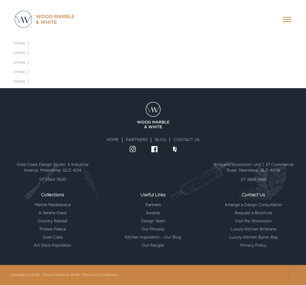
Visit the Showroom (253, 221)
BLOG (160, 140)
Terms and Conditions (100, 275)
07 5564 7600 (52, 180)
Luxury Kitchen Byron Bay (253, 237)
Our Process (153, 229)
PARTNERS (137, 140)
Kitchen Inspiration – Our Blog (153, 237)
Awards (153, 213)
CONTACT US (186, 140)
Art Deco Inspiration (52, 245)
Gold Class (53, 237)
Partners (153, 205)
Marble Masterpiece (53, 205)
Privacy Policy (253, 245)
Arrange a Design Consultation (253, 205)
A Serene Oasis (52, 213)
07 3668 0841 (253, 180)
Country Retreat (52, 221)
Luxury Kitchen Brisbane (253, 229)
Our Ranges (153, 245)
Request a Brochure (253, 213)
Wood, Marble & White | (62, 275)
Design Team (153, 221)
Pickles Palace (53, 229)
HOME (113, 140)
